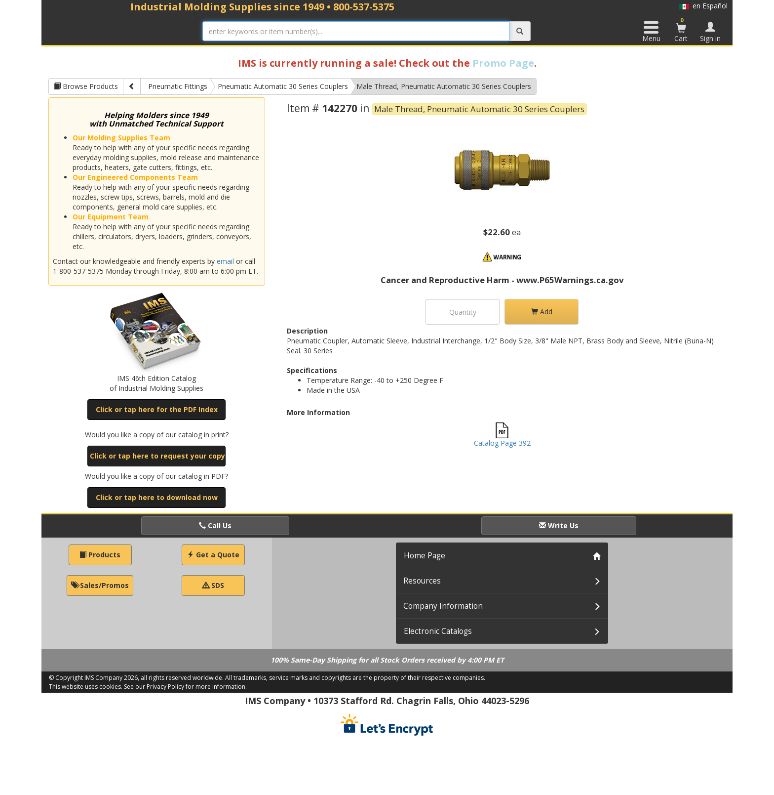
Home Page (424, 555)
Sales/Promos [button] (100, 585)
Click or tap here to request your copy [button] (157, 455)
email (225, 261)
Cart (681, 29)
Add (541, 311)
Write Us (559, 525)
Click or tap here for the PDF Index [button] (157, 409)
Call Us (215, 525)
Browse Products (86, 86)
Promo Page (503, 63)
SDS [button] (213, 585)
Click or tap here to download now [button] (157, 497)
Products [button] (99, 554)
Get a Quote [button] (213, 554)
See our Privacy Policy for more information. (185, 686)
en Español (703, 5)
